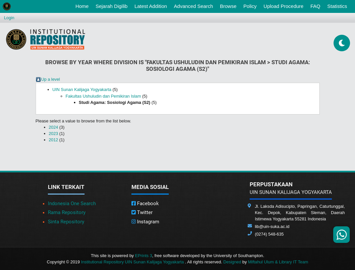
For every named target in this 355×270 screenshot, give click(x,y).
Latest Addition (150, 6)
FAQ (315, 6)
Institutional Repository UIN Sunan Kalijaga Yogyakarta (133, 261)
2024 (53, 127)
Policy (250, 6)
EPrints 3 (143, 255)
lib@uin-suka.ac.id (272, 226)
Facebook (145, 203)
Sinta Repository (66, 222)
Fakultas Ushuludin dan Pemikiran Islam (103, 96)
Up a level (50, 79)
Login (9, 17)
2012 (53, 139)
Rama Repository (67, 212)
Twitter (142, 212)
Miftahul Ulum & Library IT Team (278, 261)
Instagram (145, 222)
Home (83, 5)
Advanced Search (193, 6)
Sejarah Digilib (111, 6)
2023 (53, 133)
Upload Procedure (283, 6)
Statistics (337, 6)
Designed (232, 261)
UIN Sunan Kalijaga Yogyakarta (82, 89)
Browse (228, 6)
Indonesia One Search (72, 203)
